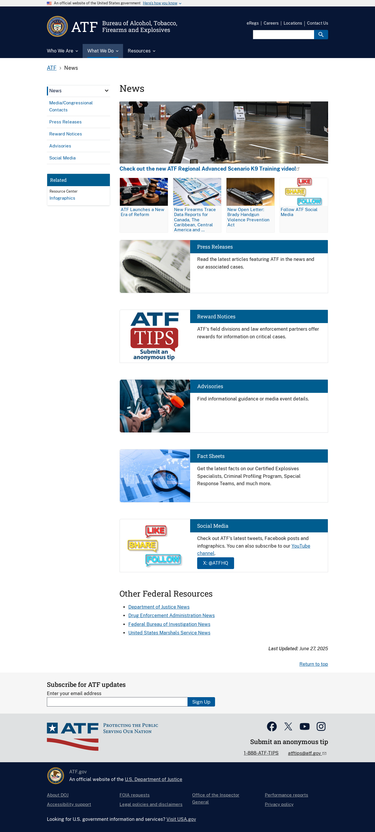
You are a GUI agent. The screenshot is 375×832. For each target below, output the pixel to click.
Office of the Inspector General (215, 798)
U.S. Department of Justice (153, 779)
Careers (271, 23)
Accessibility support (69, 804)
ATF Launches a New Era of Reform (142, 212)
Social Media (213, 525)
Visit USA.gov (181, 819)
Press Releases (215, 246)
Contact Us (317, 23)
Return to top (313, 664)
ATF (52, 68)
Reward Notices (216, 316)
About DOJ (58, 794)
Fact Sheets (211, 456)
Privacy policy (279, 804)
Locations (293, 23)
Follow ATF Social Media (299, 212)
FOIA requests (135, 794)
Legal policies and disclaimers (151, 804)
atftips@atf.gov (305, 753)
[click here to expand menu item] (106, 90)
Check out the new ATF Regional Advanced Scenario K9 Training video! (208, 169)
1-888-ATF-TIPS (261, 753)
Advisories (210, 386)
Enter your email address (74, 693)
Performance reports (286, 794)
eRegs (253, 23)
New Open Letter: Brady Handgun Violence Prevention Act (248, 217)
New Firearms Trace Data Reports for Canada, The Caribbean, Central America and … (195, 219)
